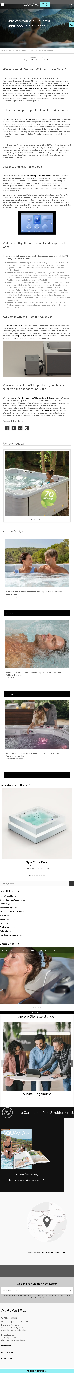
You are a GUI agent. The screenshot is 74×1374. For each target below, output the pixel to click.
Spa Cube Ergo (37, 862)
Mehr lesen (10, 613)
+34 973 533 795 (10, 1318)
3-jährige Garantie (26, 336)
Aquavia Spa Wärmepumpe (38, 176)
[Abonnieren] (70, 1290)
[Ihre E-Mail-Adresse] (34, 1290)
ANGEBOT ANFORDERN (37, 1371)
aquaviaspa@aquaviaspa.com (16, 1321)
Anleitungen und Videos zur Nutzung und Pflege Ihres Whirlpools (37, 1098)
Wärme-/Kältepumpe (15, 326)
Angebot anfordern (45, 4)
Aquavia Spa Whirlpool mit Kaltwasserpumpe (24, 119)
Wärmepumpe (37, 520)
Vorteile (33, 60)
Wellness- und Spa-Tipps (43, 60)
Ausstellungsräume (37, 1094)
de (70, 4)
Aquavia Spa (47, 410)
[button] (29, 875)
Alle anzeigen (37, 1012)
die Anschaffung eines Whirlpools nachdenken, (35, 398)
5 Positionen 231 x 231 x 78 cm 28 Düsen (37, 868)
